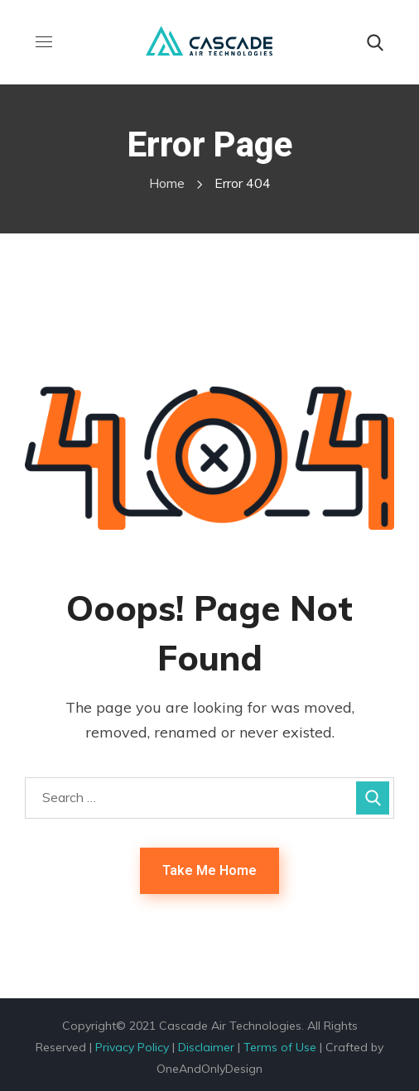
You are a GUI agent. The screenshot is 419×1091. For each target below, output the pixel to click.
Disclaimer (206, 1047)
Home (167, 183)
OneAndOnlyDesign (209, 1068)
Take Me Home (209, 870)
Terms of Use (279, 1047)
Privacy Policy (132, 1047)
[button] (375, 43)
